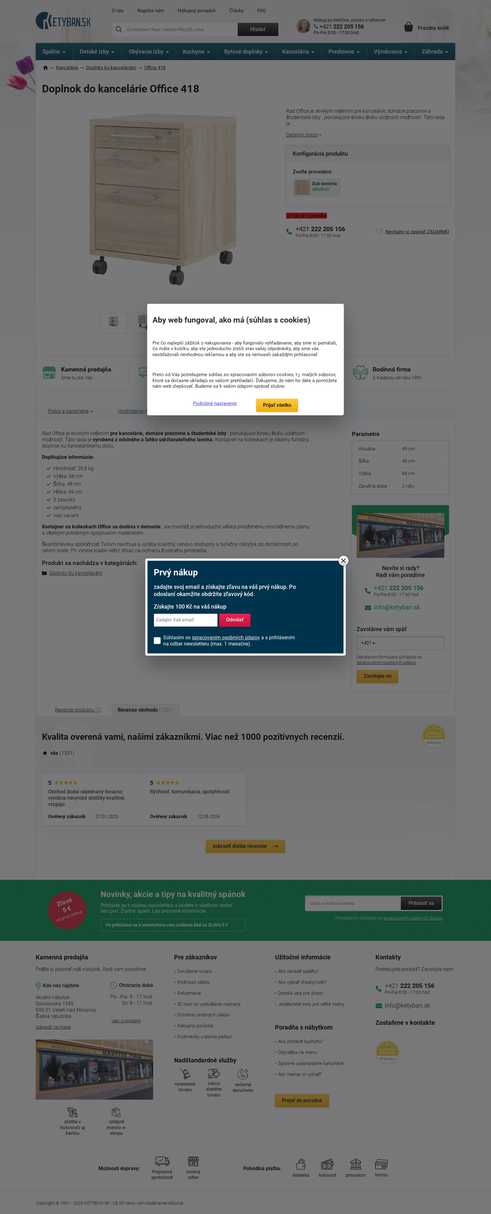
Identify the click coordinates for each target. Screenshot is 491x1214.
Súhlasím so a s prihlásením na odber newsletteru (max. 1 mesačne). (229, 641)
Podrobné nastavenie (215, 403)
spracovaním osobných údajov (226, 638)
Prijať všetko (277, 405)
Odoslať (235, 620)
